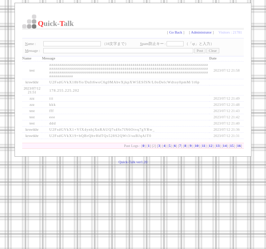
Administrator (201, 32)
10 (197, 146)
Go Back (176, 32)
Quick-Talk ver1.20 (132, 162)
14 (225, 146)
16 (239, 146)
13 (218, 146)
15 (232, 146)
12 (211, 146)
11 (203, 146)
